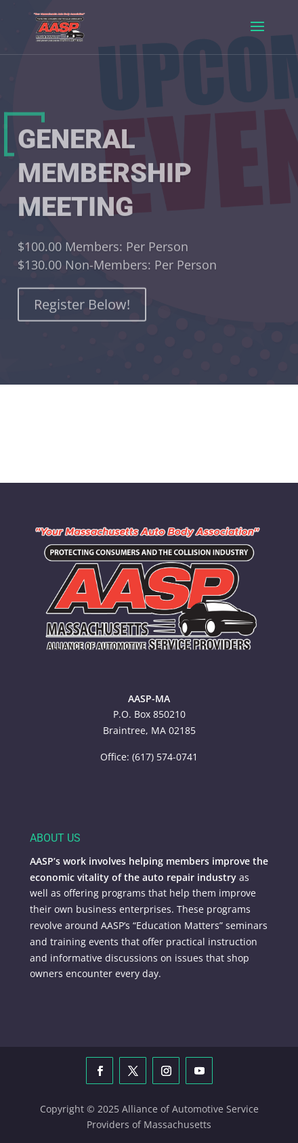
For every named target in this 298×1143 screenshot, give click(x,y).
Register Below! (82, 310)
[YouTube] (199, 1070)
